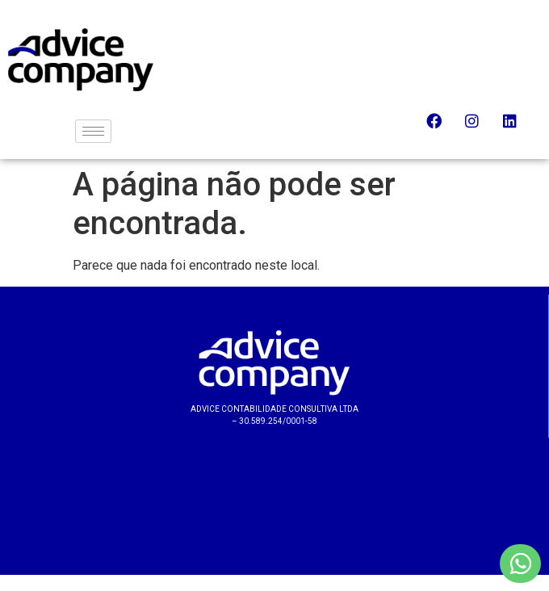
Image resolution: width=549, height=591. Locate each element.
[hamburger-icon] (93, 131)
